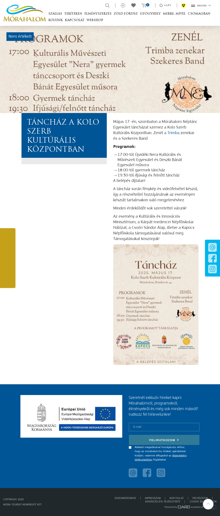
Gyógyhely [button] (150, 13)
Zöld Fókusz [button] (126, 13)
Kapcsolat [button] (74, 20)
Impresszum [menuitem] (153, 498)
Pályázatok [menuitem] (200, 498)
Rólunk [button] (55, 20)
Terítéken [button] (73, 13)
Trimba (173, 133)
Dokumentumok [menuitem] (125, 498)
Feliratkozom (164, 440)
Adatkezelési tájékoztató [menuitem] (162, 501)
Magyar (201, 5)
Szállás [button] (55, 13)
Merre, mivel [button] (174, 13)
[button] (208, 504)
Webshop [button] (95, 20)
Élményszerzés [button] (98, 13)
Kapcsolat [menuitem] (177, 498)
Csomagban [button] (199, 13)
